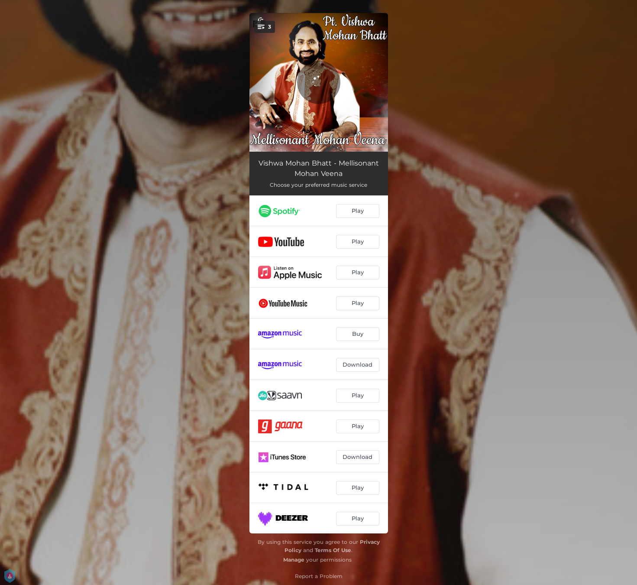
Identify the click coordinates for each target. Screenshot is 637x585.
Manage (293, 559)
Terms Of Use (333, 550)
